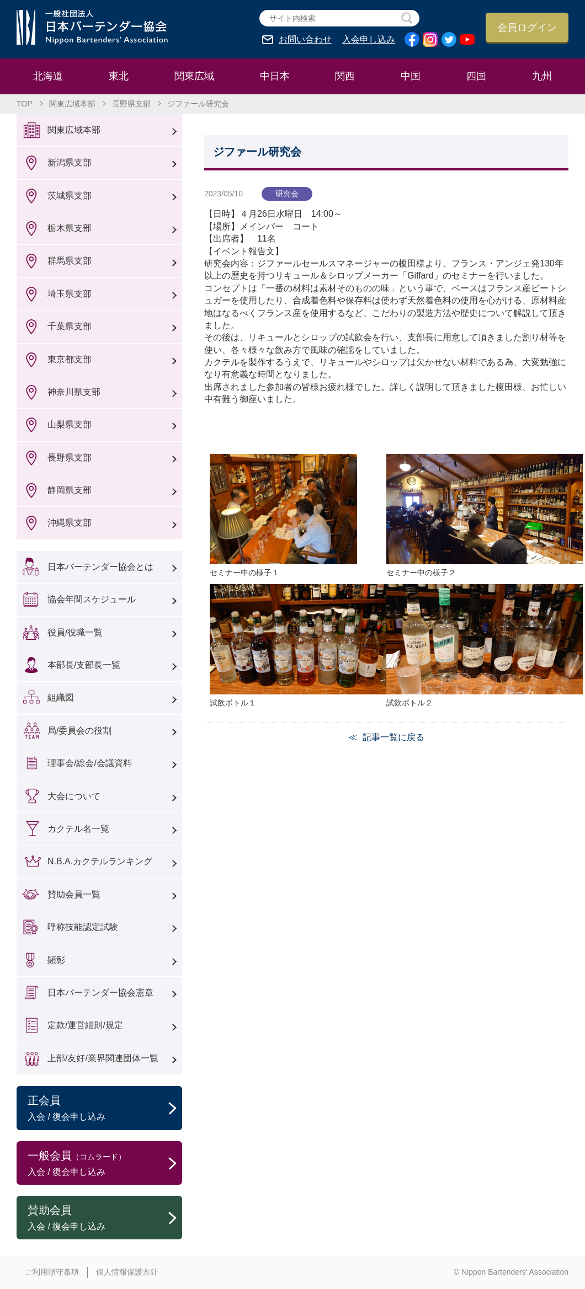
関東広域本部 (72, 103)
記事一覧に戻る (393, 737)
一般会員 (105, 1163)
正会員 (105, 1108)
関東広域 (194, 76)
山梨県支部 (69, 424)
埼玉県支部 (69, 293)
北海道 (48, 76)
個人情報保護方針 (127, 1271)
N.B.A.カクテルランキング (99, 861)
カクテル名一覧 (78, 828)
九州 (542, 76)
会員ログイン (527, 27)
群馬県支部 (69, 260)
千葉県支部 (69, 326)
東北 (119, 76)
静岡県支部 (69, 490)
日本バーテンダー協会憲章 (100, 992)
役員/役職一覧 (75, 632)
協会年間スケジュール (91, 599)
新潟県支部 (69, 162)
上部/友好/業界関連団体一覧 (102, 1058)
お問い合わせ (305, 39)
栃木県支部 (69, 228)
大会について (73, 796)
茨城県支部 (69, 195)
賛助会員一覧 (73, 894)
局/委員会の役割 (79, 730)
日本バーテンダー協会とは (100, 566)
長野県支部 (131, 103)
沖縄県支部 (69, 522)
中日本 (275, 76)
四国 (476, 76)
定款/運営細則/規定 (85, 1025)
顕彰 (56, 960)
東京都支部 (69, 359)
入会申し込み (368, 39)
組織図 (60, 697)
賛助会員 (105, 1218)
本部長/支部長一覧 (83, 665)
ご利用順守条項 (52, 1271)
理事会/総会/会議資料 (89, 763)
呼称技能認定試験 (82, 927)
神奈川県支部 (73, 392)
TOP (25, 103)
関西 (345, 76)
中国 (411, 76)
